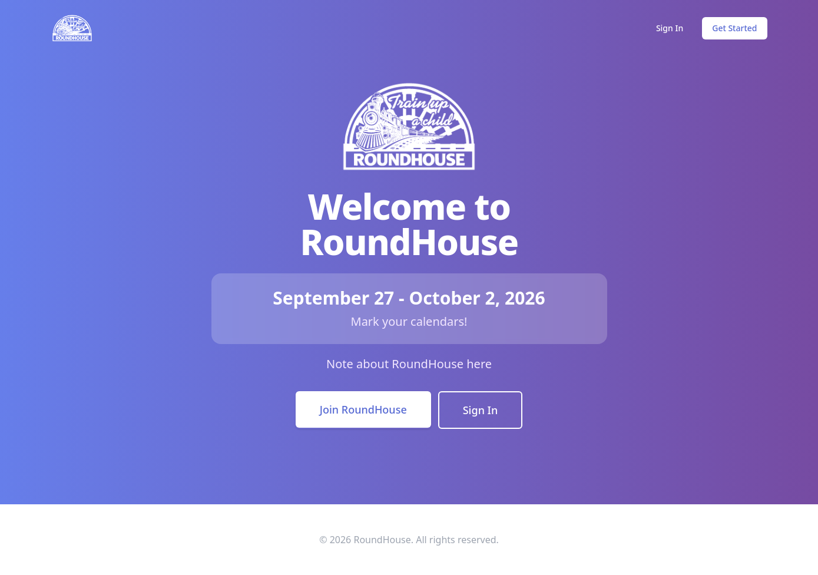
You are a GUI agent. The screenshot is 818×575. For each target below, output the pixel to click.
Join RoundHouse (363, 409)
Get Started (734, 28)
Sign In (669, 28)
